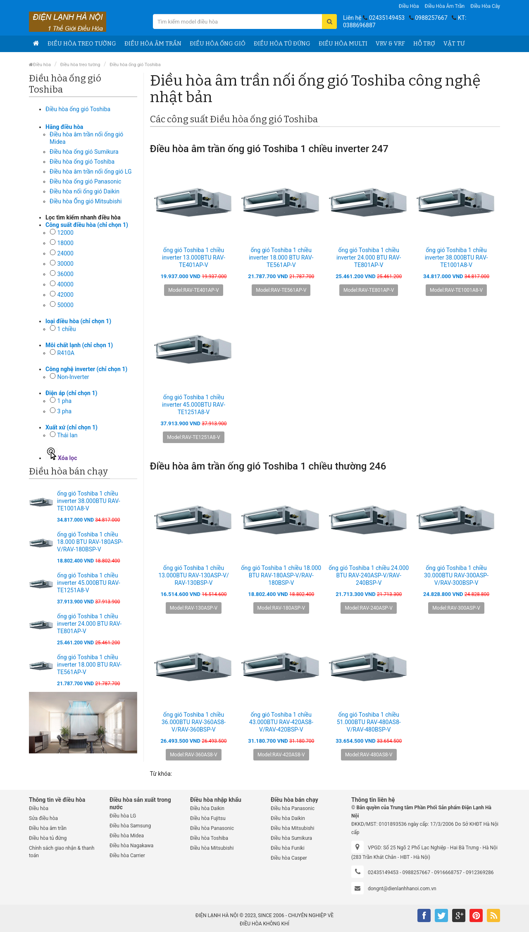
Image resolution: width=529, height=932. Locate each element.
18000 (65, 243)
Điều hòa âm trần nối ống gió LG (90, 171)
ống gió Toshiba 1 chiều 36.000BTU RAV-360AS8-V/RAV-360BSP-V (194, 722)
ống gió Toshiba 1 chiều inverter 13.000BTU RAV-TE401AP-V (193, 257)
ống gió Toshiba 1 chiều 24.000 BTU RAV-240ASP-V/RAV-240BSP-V (369, 575)
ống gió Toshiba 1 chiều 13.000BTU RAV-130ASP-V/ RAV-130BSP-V (193, 575)
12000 (65, 232)
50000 (65, 305)
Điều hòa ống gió (217, 43)
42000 (65, 294)
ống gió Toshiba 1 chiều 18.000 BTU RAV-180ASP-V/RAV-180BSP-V (90, 542)
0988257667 (431, 17)
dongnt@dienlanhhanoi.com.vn (402, 888)
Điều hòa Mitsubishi (212, 848)
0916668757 (448, 872)
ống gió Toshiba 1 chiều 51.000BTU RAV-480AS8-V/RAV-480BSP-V (369, 722)
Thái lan (67, 435)
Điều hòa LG (123, 816)
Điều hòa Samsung (130, 826)
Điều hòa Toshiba (209, 838)
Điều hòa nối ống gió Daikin (84, 191)
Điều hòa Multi (343, 43)
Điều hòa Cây (485, 6)
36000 (65, 274)
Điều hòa (409, 6)
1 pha (64, 401)
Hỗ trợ (424, 43)
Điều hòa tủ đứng (282, 43)
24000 (65, 253)
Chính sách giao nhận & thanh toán (61, 851)
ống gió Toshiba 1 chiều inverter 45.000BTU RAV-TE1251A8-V (88, 583)
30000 (65, 263)
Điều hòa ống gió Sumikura (84, 151)
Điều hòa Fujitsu (208, 818)
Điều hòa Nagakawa (131, 846)
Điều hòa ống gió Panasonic (85, 181)
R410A (65, 353)
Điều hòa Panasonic (212, 828)
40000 (65, 284)
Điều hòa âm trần (445, 6)
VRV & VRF (390, 43)
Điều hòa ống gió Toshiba (135, 64)
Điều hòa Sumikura (291, 838)
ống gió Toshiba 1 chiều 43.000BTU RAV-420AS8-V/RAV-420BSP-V (281, 722)
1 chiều (66, 329)
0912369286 (479, 872)
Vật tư (454, 43)
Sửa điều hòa (43, 818)
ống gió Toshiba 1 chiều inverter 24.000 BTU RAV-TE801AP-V (89, 623)
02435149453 (387, 17)
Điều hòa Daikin (207, 808)
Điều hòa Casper (289, 858)
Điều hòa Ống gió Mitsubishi (86, 201)
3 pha (64, 411)
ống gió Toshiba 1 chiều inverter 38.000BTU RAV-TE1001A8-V (88, 501)
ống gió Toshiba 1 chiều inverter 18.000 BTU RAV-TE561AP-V (89, 664)
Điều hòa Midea (127, 836)
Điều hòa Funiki (288, 848)
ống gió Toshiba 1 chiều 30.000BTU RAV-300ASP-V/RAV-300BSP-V (456, 575)
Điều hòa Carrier (127, 855)
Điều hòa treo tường (82, 43)
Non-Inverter (73, 377)
